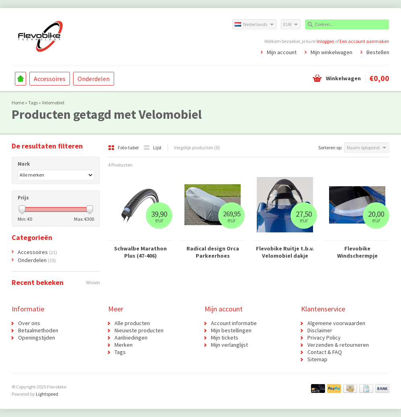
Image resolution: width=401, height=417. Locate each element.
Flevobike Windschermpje (357, 252)
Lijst (152, 147)
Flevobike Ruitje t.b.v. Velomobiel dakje (285, 252)
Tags (33, 103)
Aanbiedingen (131, 337)
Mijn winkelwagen (331, 52)
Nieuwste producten (139, 330)
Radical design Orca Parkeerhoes (212, 252)
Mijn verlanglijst (229, 344)
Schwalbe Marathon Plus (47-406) (140, 252)
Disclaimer (319, 330)
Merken (124, 344)
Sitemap (317, 359)
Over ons (29, 323)
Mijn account (282, 52)
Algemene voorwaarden (336, 323)
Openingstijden (36, 337)
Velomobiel (53, 103)
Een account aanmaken (364, 41)
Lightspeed (47, 394)
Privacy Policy (324, 337)
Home (20, 78)
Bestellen (377, 52)
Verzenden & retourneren (338, 344)
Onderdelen (94, 79)
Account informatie (234, 323)
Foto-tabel (123, 147)
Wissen (93, 282)
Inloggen (325, 41)
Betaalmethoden (38, 330)
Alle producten (132, 323)
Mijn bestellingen (231, 330)
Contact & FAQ (324, 352)
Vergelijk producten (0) (197, 147)
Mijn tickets (224, 337)
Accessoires (49, 79)
